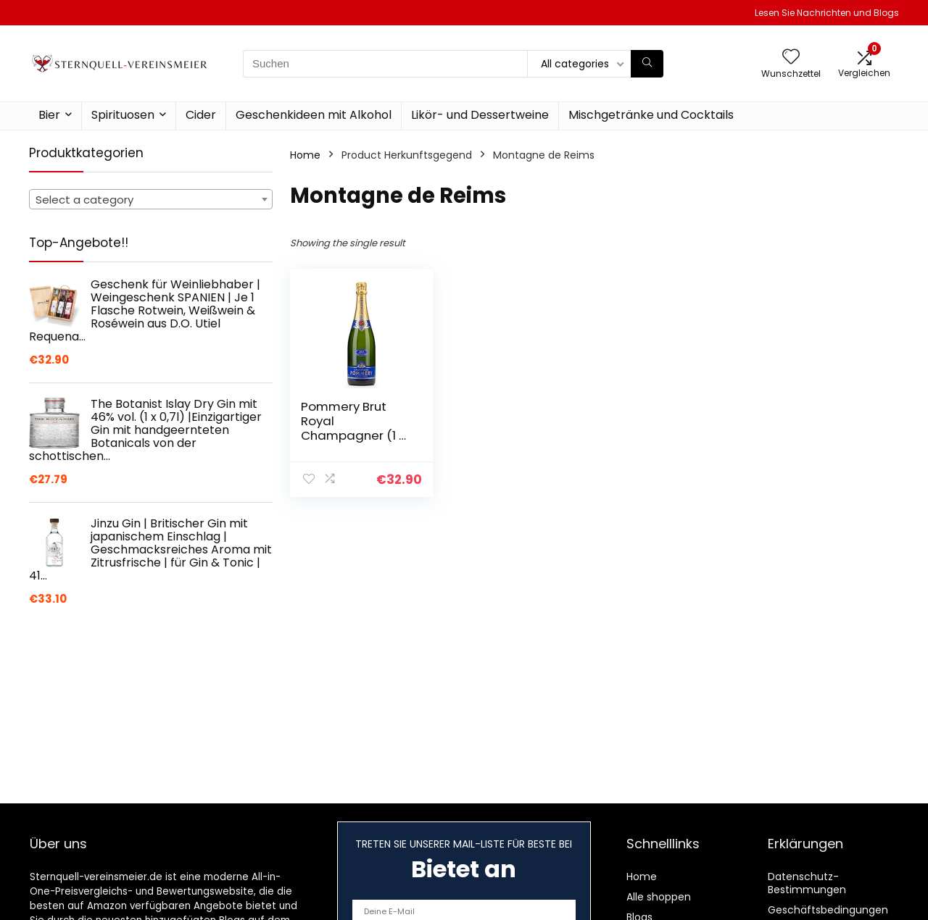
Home (305, 155)
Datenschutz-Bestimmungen (807, 883)
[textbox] (151, 200)
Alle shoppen (658, 897)
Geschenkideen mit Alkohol (314, 114)
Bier (49, 114)
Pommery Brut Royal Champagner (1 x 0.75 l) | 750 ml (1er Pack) (356, 435)
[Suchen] (647, 64)
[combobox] (151, 199)
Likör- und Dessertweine (480, 114)
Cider (201, 114)
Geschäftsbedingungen (828, 910)
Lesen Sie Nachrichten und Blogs (827, 13)
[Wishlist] (791, 58)
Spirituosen (122, 114)
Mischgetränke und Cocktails (651, 114)
